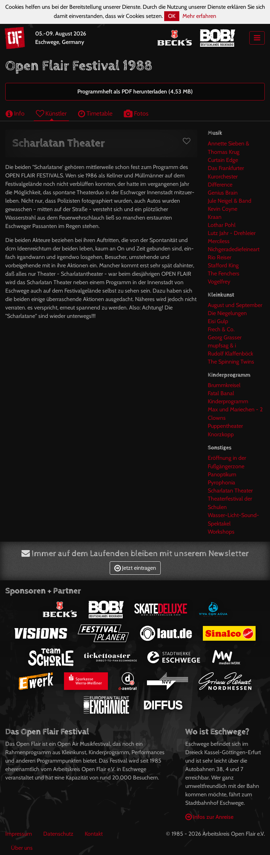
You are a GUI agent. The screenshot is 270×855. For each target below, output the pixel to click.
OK (171, 16)
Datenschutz (58, 833)
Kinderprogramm (228, 401)
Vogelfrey (219, 281)
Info (15, 113)
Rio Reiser (219, 257)
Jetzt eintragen (135, 567)
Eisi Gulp (218, 321)
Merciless (219, 241)
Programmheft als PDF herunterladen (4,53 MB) (135, 91)
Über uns (22, 847)
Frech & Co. (221, 329)
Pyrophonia (221, 482)
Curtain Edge (223, 160)
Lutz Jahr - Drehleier (232, 233)
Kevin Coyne (222, 208)
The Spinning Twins (231, 361)
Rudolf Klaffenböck (230, 353)
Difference (220, 184)
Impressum (18, 833)
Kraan (214, 217)
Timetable (95, 113)
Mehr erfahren (199, 16)
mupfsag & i (222, 345)
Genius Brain (223, 192)
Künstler (51, 113)
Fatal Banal (221, 393)
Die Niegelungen (227, 313)
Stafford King (223, 265)
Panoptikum (222, 474)
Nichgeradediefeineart (233, 249)
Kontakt (94, 833)
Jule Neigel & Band (229, 200)
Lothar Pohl (222, 225)
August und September (235, 305)
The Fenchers (223, 273)
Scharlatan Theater (230, 490)
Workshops (221, 531)
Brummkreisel (224, 385)
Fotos (136, 113)
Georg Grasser (225, 337)
